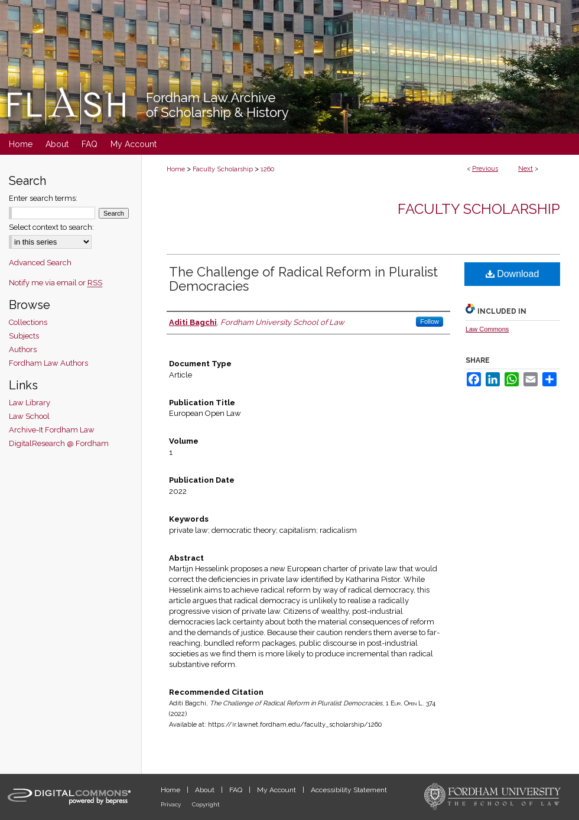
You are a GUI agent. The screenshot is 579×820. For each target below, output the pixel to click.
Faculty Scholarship (223, 169)
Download (512, 274)
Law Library (29, 402)
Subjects (24, 335)
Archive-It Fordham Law (52, 429)
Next (525, 169)
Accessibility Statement (349, 790)
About (205, 790)
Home (176, 169)
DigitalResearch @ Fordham (59, 443)
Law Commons (487, 329)
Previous (485, 169)
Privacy (172, 804)
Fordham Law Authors (48, 363)
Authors (23, 349)
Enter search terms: (43, 198)
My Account (277, 790)
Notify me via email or (55, 282)
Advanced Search (40, 262)
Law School (29, 416)
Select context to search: (51, 227)
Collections (28, 322)
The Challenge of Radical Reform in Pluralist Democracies (303, 279)
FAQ (236, 790)
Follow (429, 321)
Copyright (206, 804)
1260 (267, 169)
